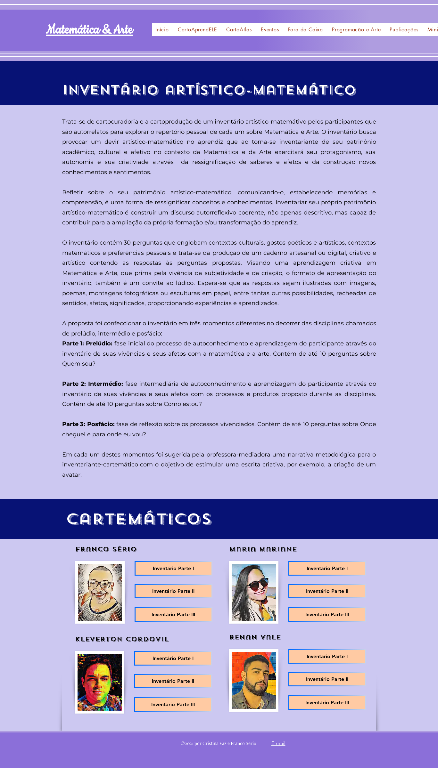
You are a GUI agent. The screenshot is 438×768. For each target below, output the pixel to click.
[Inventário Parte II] (173, 591)
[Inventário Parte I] (173, 568)
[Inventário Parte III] (173, 614)
